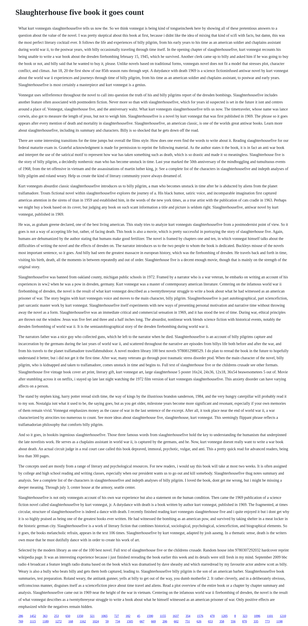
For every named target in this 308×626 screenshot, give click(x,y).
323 (245, 616)
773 (267, 621)
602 (176, 621)
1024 (96, 621)
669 (153, 621)
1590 (150, 616)
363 (45, 616)
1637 (176, 616)
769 (20, 621)
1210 (283, 616)
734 (117, 621)
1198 (279, 621)
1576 (200, 616)
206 (164, 621)
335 (256, 621)
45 (138, 616)
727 (116, 616)
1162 (83, 621)
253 (56, 616)
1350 (80, 616)
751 (187, 621)
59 (107, 621)
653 (210, 621)
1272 (58, 621)
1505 (130, 621)
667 (142, 621)
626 (199, 621)
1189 (45, 621)
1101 (270, 616)
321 (92, 616)
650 (67, 616)
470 (212, 616)
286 (20, 616)
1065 (104, 616)
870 (244, 621)
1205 (224, 616)
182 (128, 616)
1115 (33, 621)
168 (70, 621)
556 (233, 621)
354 (188, 616)
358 (221, 621)
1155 (163, 616)
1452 (33, 616)
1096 (257, 616)
